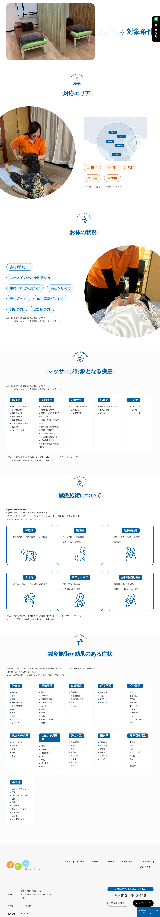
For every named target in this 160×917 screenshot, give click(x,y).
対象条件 (94, 861)
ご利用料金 (110, 861)
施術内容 (80, 861)
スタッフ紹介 (127, 861)
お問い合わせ (144, 867)
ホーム (67, 861)
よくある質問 (144, 861)
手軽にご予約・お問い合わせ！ (156, 28)
